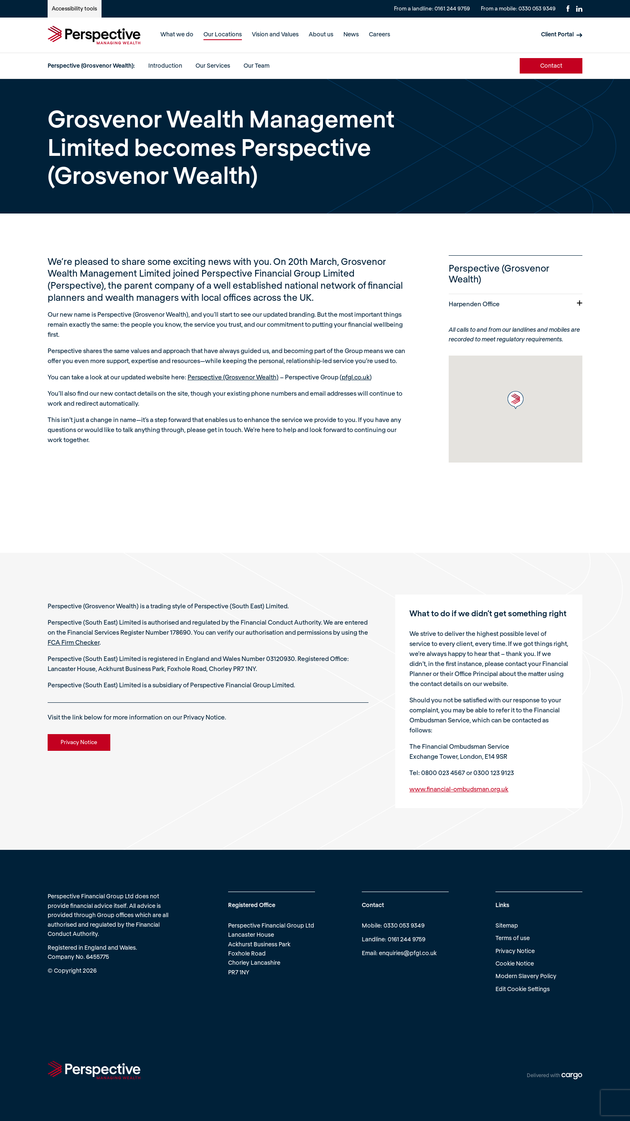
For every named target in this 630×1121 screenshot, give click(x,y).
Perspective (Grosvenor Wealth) (233, 377)
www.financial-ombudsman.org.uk (458, 789)
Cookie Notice (514, 963)
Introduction (165, 65)
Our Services (213, 65)
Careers (379, 34)
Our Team (256, 65)
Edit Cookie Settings (522, 988)
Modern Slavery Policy (525, 975)
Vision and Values (275, 34)
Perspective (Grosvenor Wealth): (91, 65)
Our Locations (222, 34)
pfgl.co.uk (356, 377)
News (351, 34)
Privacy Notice (515, 950)
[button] (515, 400)
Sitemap (506, 925)
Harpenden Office (515, 304)
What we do (176, 34)
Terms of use (512, 937)
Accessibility (74, 8)
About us (321, 34)
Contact (551, 65)
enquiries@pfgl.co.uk (408, 952)
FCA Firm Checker (73, 642)
